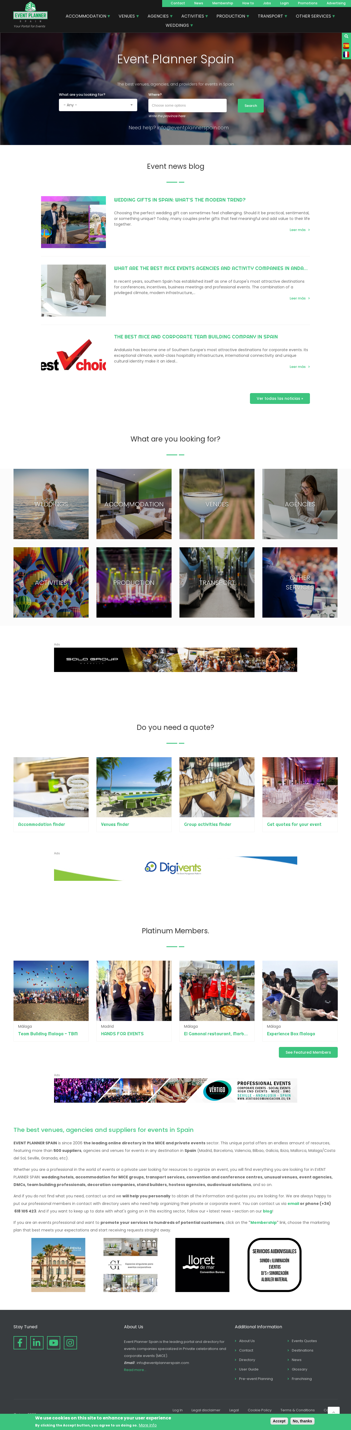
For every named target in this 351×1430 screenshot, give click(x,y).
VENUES (217, 504)
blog (267, 1211)
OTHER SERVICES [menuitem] (314, 17)
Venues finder (115, 824)
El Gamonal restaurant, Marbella (217, 1033)
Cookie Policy (260, 1410)
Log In (178, 1410)
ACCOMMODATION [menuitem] (86, 17)
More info (148, 1425)
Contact (178, 3)
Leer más (298, 229)
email (293, 1203)
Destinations (302, 1350)
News (198, 3)
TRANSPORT (217, 582)
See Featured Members (308, 1052)
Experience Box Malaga (291, 1033)
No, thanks (302, 1421)
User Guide (249, 1369)
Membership (222, 3)
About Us (247, 1340)
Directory (247, 1359)
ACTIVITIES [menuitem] (193, 17)
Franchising (302, 1378)
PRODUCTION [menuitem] (231, 17)
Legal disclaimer (206, 1410)
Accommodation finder (41, 824)
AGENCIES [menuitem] (158, 17)
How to (248, 3)
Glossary (299, 1369)
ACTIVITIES (51, 582)
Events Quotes (304, 1340)
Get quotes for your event (294, 824)
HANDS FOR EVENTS (122, 1033)
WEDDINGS (51, 504)
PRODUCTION (134, 582)
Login (284, 3)
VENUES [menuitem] (127, 17)
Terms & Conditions (297, 1410)
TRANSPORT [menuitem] (271, 17)
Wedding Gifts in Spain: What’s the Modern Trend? (180, 200)
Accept (279, 1421)
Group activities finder (207, 824)
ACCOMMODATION (134, 504)
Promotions (307, 3)
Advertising (336, 3)
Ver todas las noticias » (280, 398)
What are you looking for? (82, 94)
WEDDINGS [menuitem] (177, 26)
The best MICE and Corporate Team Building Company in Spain (196, 337)
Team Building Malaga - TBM (48, 1033)
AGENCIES (300, 504)
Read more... (135, 1369)
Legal (234, 1410)
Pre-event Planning (256, 1378)
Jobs (267, 3)
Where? (155, 94)
